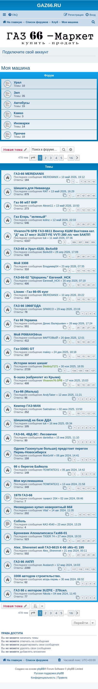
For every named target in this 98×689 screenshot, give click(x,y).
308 (86, 242)
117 (74, 569)
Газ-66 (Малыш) (26, 391)
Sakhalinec (49, 409)
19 (83, 284)
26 (83, 224)
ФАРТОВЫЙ (50, 337)
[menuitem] (13, 15)
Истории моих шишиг (31, 363)
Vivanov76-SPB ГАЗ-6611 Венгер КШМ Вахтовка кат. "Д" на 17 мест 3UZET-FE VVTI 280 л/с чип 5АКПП (54, 232)
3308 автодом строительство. (37, 576)
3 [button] (51, 158)
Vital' (45, 510)
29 (78, 256)
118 (80, 569)
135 (80, 370)
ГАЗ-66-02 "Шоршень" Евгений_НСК (42, 277)
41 (78, 195)
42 (83, 195)
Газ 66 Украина (25, 320)
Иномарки (22, 123)
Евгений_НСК (51, 280)
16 (93, 270)
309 (93, 242)
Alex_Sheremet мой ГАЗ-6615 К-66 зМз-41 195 (49, 547)
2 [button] (45, 158)
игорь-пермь (50, 579)
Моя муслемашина (28, 481)
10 (93, 181)
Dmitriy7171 (50, 366)
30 (83, 256)
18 (78, 284)
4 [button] (56, 158)
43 (88, 195)
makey (47, 352)
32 (93, 256)
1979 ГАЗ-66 (23, 495)
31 (88, 256)
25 (78, 224)
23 (78, 554)
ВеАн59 (47, 252)
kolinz (46, 219)
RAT (45, 191)
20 (88, 284)
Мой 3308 (21, 263)
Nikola (46, 593)
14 (93, 209)
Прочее (19, 133)
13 (88, 209)
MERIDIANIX (50, 177)
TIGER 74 (49, 536)
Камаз (18, 113)
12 (83, 209)
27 (88, 224)
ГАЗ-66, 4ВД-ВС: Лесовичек (35, 434)
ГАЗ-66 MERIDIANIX (29, 174)
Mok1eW (48, 455)
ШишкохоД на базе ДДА (32, 420)
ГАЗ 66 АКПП (24, 561)
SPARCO (48, 309)
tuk (44, 237)
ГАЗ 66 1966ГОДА (27, 306)
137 (93, 370)
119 (86, 569)
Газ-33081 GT (24, 349)
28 (93, 224)
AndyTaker (49, 394)
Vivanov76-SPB (52, 380)
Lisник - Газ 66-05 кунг (31, 292)
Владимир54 (51, 266)
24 (78, 540)
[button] (33, 158)
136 (86, 370)
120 (93, 569)
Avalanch (48, 564)
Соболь (20, 521)
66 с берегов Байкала (31, 466)
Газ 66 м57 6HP (25, 202)
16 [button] (71, 158)
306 (74, 242)
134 (74, 370)
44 (93, 195)
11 (78, 209)
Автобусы (22, 103)
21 (93, 284)
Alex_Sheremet (52, 550)
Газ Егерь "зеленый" (30, 216)
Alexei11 (48, 205)
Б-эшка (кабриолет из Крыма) (37, 377)
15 (88, 270)
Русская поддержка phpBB (49, 673)
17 (93, 299)
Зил (17, 92)
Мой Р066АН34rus (28, 334)
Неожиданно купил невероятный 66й (43, 507)
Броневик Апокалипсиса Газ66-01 (40, 533)
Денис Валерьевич (54, 323)
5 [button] (61, 158)
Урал (17, 82)
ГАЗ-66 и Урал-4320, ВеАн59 (35, 249)
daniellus (48, 437)
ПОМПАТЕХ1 (51, 469)
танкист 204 (50, 498)
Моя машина (15, 68)
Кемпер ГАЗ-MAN (27, 406)
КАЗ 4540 (48, 524)
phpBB (41, 669)
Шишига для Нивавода (32, 188)
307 (80, 242)
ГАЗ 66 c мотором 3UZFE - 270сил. (40, 590)
